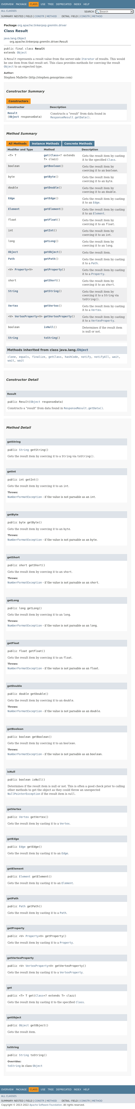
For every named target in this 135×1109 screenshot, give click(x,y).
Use (43, 4)
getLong (49, 241)
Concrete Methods (78, 143)
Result (12, 113)
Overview (7, 4)
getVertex (51, 305)
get (46, 155)
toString (50, 337)
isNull (49, 327)
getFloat (50, 219)
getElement (52, 209)
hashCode (71, 356)
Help (86, 4)
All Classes (8, 11)
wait (115, 356)
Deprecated (64, 4)
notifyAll (101, 356)
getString (51, 291)
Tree (51, 4)
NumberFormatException (25, 496)
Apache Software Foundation (45, 1105)
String (13, 291)
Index (77, 4)
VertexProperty (26, 316)
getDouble (51, 187)
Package (21, 4)
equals (24, 356)
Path (11, 258)
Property (21, 269)
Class (54, 155)
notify (86, 356)
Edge (11, 198)
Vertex (13, 305)
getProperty (53, 269)
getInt (49, 230)
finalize (38, 356)
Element (14, 209)
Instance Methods (45, 143)
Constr (39, 16)
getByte (49, 176)
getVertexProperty (58, 316)
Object (22, 52)
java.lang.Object (15, 38)
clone (12, 356)
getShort (50, 280)
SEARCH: (89, 11)
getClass (54, 356)
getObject (51, 252)
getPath (49, 258)
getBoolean (52, 166)
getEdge (49, 198)
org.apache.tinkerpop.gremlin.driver (42, 25)
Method (52, 16)
